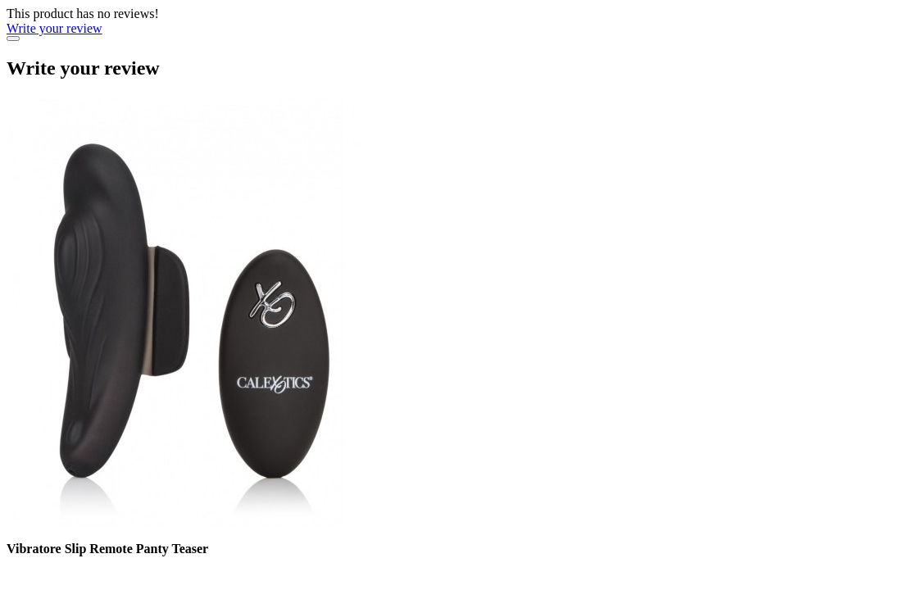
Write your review (54, 28)
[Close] (13, 38)
